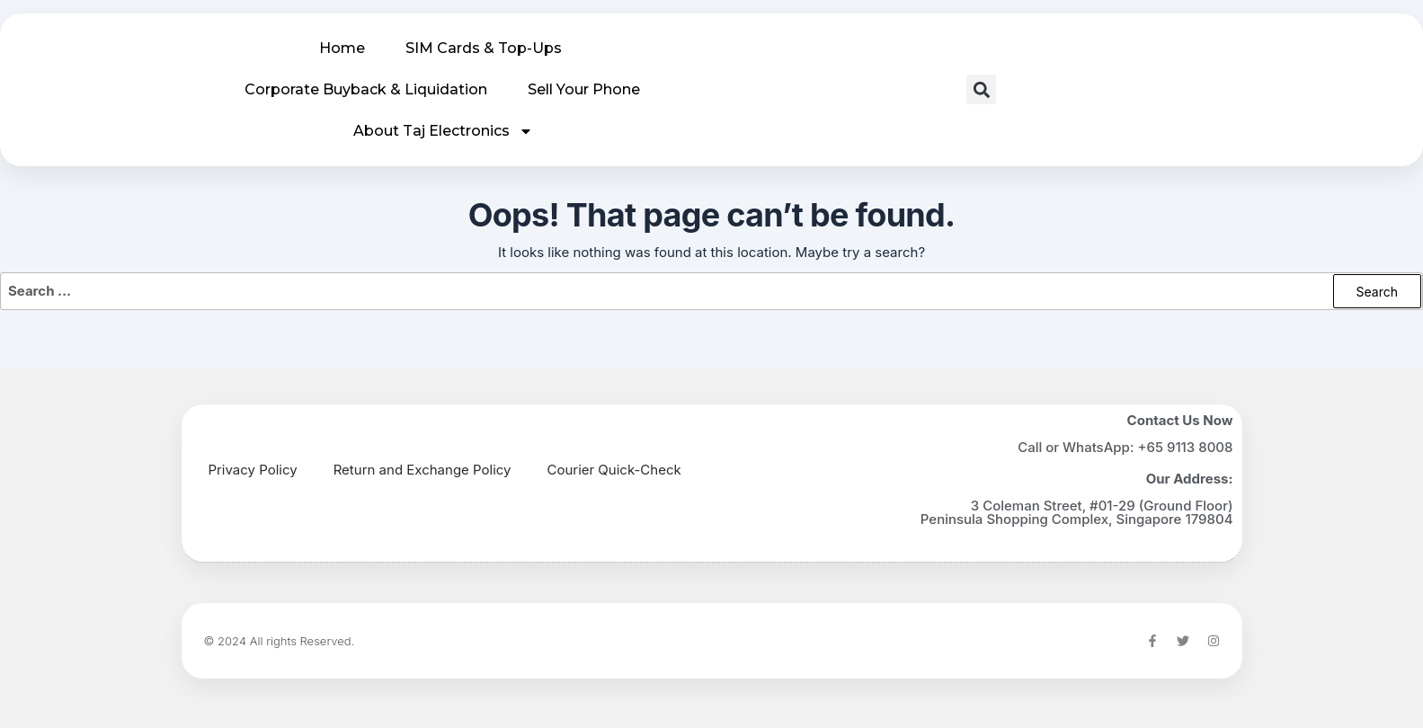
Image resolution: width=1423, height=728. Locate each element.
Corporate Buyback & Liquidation (366, 89)
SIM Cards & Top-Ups (483, 48)
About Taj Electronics (443, 131)
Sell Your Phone (584, 89)
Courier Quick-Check (614, 469)
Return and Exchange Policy (422, 469)
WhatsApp (1096, 447)
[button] (981, 89)
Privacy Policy (253, 469)
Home (342, 48)
